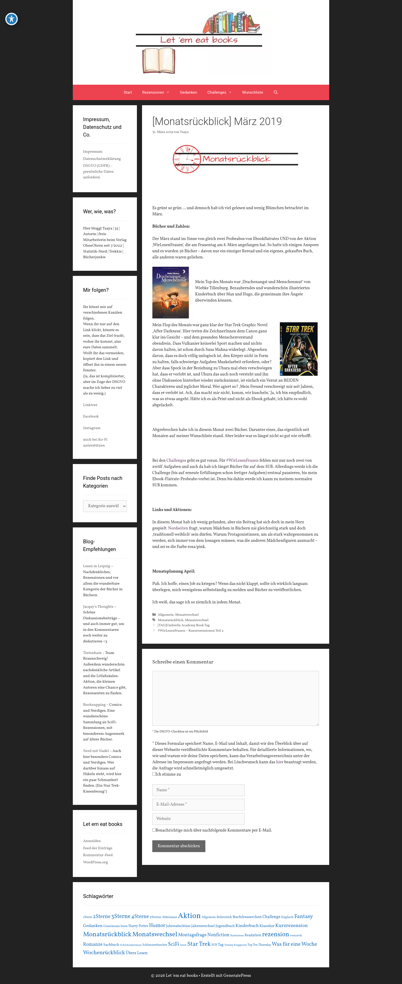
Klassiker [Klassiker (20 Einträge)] (267, 926)
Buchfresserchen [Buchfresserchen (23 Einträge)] (247, 917)
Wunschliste (252, 92)
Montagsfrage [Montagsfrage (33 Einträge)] (192, 935)
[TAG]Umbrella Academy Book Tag (184, 625)
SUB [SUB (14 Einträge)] (214, 945)
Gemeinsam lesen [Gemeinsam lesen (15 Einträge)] (115, 926)
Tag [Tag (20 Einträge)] (221, 944)
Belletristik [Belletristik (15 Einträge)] (224, 917)
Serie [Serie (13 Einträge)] (183, 945)
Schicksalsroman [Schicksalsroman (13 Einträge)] (131, 945)
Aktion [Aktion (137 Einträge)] (189, 916)
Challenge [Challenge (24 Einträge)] (271, 917)
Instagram (91, 428)
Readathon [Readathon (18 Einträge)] (253, 935)
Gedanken (188, 92)
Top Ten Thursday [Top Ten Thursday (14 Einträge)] (259, 945)
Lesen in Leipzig (96, 566)
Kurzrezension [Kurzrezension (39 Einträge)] (291, 925)
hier (280, 762)
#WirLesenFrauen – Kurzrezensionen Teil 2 (191, 630)
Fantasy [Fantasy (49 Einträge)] (303, 916)
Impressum (92, 152)
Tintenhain (92, 653)
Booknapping (94, 705)
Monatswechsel (187, 614)
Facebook (91, 416)
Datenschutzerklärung (102, 159)
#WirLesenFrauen (242, 461)
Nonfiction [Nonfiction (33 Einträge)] (218, 935)
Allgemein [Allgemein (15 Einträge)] (209, 917)
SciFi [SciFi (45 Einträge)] (173, 944)
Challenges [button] (222, 92)
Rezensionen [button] (158, 92)
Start (128, 92)
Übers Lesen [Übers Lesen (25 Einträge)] (137, 953)
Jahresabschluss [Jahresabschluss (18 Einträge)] (178, 926)
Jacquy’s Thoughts (98, 607)
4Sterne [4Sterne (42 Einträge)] (140, 916)
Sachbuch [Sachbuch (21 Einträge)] (111, 945)
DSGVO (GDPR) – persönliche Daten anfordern (98, 171)
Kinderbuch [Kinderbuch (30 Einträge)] (247, 926)
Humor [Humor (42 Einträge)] (157, 925)
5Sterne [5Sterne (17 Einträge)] (155, 917)
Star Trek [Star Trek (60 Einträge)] (198, 944)
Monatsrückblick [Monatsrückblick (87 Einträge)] (107, 934)
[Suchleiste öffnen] (275, 92)
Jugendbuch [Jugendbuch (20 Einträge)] (225, 926)
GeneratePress (237, 976)
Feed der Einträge (97, 848)
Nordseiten (178, 528)
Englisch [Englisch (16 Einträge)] (287, 917)
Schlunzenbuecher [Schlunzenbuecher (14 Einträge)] (155, 945)
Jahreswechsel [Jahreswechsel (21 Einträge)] (203, 926)
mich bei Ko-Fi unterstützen (95, 442)
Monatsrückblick (170, 620)
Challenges (176, 461)
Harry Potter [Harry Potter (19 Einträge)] (138, 926)
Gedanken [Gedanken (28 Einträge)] (93, 926)
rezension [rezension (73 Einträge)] (275, 934)
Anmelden (92, 841)
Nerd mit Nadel (96, 751)
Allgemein (166, 614)
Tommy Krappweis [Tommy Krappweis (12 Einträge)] (235, 945)
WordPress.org (95, 862)
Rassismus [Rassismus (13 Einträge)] (237, 935)
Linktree (90, 405)
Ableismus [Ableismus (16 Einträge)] (169, 917)
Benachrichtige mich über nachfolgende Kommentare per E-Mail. (212, 830)
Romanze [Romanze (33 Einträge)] (93, 944)
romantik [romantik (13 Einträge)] (296, 935)
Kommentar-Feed (98, 855)
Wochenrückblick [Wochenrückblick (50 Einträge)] (104, 953)
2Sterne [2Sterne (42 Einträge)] (101, 916)
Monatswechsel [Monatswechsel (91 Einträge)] (154, 934)
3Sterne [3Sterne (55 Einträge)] (120, 917)
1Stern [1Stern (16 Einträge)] (87, 917)
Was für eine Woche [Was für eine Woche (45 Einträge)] (294, 944)
